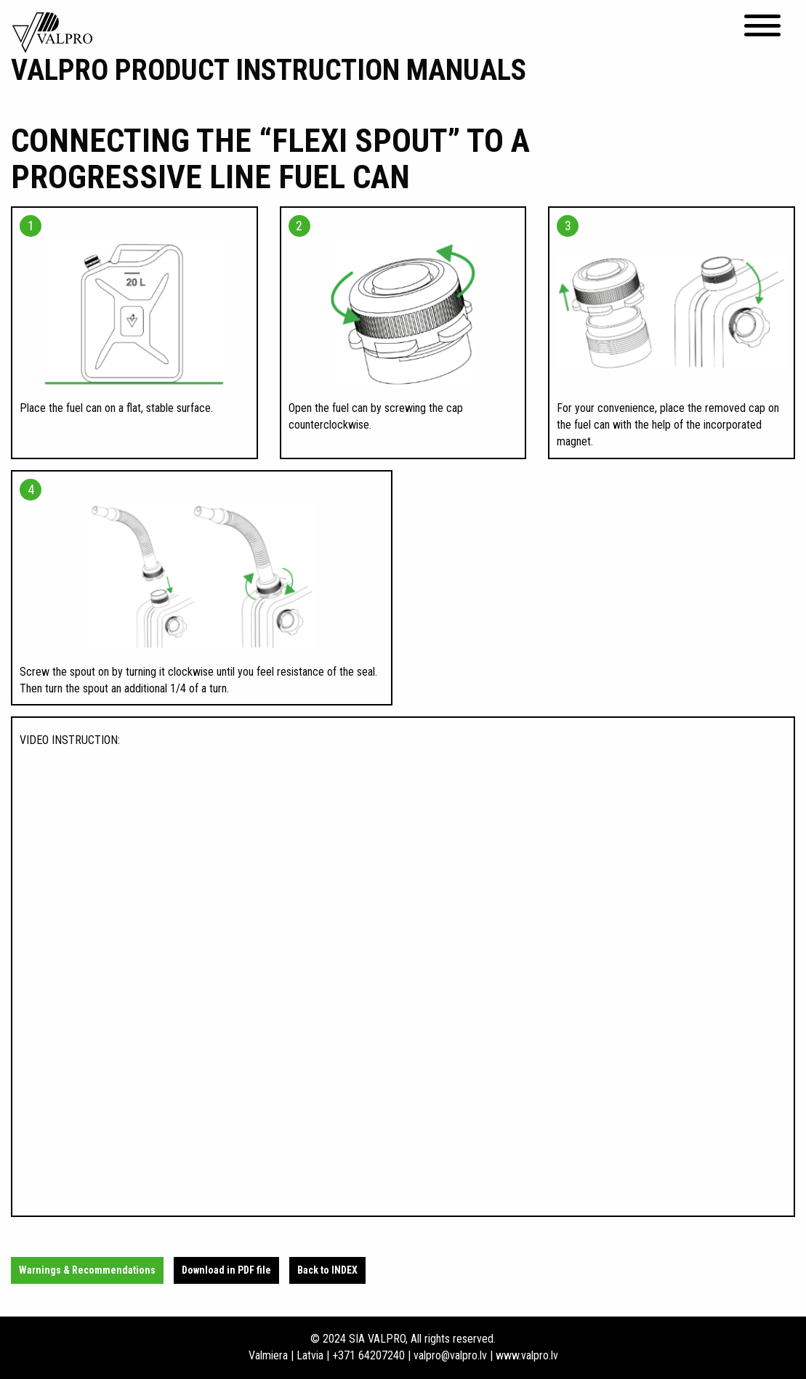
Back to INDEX (327, 1270)
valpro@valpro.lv (450, 1355)
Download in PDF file (226, 1270)
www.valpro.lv (527, 1355)
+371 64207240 (368, 1355)
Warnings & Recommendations (87, 1270)
